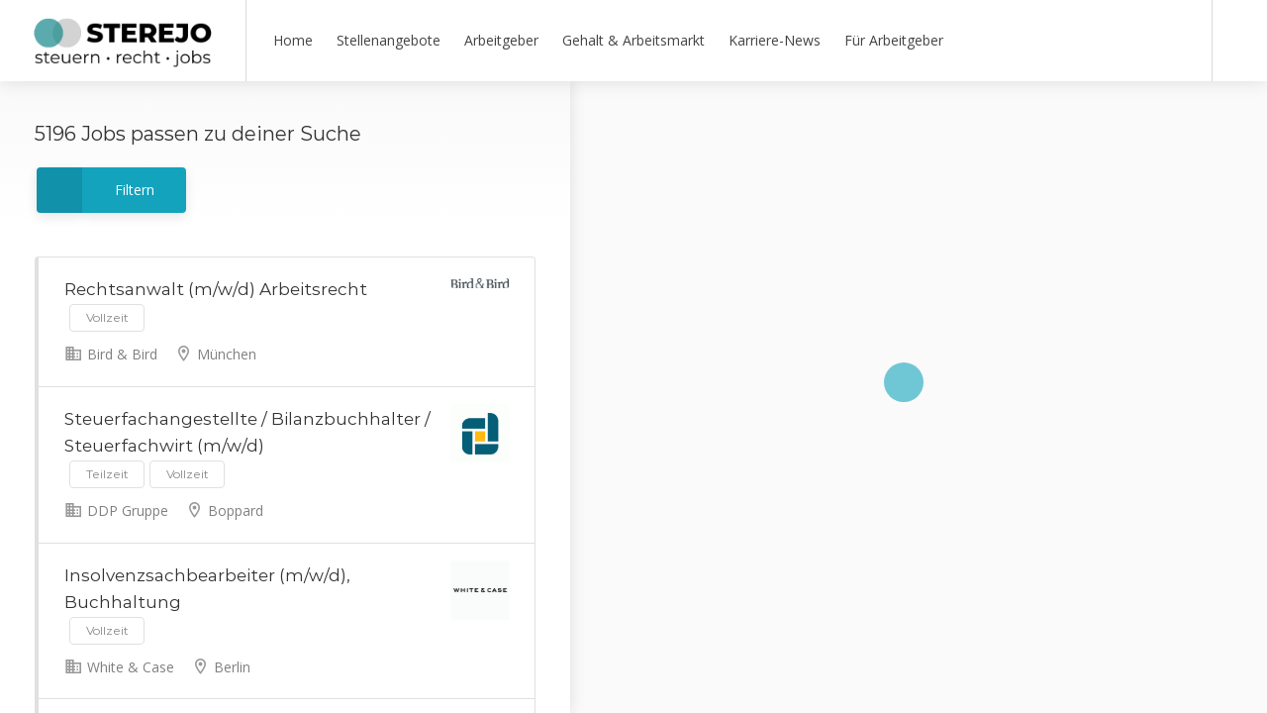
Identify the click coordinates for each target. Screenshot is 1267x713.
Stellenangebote (388, 40)
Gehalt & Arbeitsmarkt (633, 40)
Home (293, 40)
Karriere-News (775, 40)
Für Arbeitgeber (893, 40)
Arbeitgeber (501, 40)
